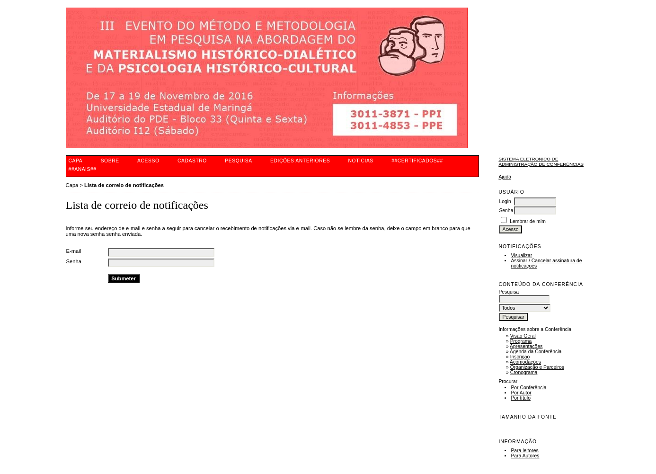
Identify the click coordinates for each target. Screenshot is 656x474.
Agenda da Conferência (535, 351)
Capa (76, 160)
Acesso (148, 160)
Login (505, 201)
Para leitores (524, 450)
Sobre (110, 160)
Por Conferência (528, 387)
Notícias (360, 160)
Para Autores (525, 455)
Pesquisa (238, 160)
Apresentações (526, 346)
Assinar (519, 260)
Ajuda (504, 176)
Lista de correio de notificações (124, 185)
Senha (506, 210)
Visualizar (521, 255)
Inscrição (520, 356)
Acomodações (525, 362)
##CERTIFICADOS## (417, 160)
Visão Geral (523, 336)
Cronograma (524, 372)
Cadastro (192, 160)
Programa (521, 341)
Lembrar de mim (528, 221)
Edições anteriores (300, 160)
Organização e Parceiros (537, 367)
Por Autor (521, 392)
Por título (521, 398)
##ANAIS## (83, 169)
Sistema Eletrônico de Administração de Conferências (541, 161)
